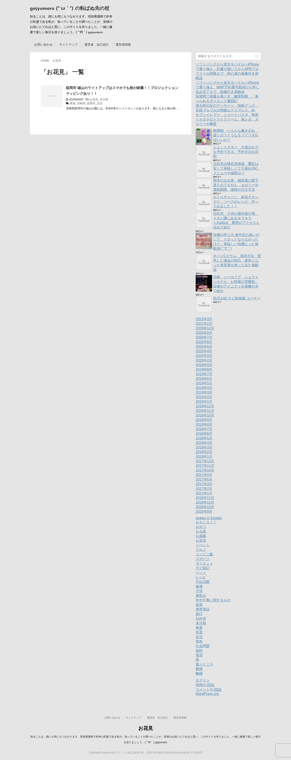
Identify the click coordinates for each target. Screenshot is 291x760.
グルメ (201, 550)
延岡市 (91, 103)
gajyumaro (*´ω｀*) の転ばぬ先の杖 (70, 8)
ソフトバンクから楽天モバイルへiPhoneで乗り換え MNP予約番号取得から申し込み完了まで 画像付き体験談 (227, 87)
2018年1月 (204, 456)
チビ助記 (203, 568)
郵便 (199, 669)
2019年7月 (204, 374)
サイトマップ (68, 44)
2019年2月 (204, 397)
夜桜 (72, 103)
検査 (199, 627)
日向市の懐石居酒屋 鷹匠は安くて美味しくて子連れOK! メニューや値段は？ (237, 168)
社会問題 (203, 646)
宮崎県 (81, 103)
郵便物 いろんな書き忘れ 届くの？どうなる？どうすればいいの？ (235, 135)
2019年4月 (204, 388)
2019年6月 (204, 378)
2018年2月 (204, 452)
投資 (199, 605)
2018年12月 (205, 406)
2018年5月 (204, 438)
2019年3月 (204, 392)
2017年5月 (204, 479)
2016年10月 (205, 507)
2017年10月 (205, 470)
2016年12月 (205, 498)
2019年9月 (204, 365)
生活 (199, 637)
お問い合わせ (43, 44)
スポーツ (203, 559)
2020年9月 (204, 333)
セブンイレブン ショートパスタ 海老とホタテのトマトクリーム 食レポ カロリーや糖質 (227, 119)
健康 (199, 586)
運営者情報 (123, 44)
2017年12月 (205, 461)
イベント (203, 545)
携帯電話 (203, 609)
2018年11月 (205, 411)
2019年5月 (204, 383)
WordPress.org (207, 694)
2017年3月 (204, 484)
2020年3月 (204, 356)
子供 (199, 591)
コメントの (208, 689)
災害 (199, 632)
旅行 (199, 614)
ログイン (203, 680)
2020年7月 (204, 337)
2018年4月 (204, 443)
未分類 (104, 99)
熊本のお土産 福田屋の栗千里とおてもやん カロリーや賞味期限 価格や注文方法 (235, 185)
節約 (199, 650)
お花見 (94, 99)
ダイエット (204, 563)
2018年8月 (204, 424)
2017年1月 (204, 493)
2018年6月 (204, 433)
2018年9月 (204, 420)
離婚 (199, 673)
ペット (201, 572)
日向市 (201, 618)
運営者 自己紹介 (96, 44)
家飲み (201, 595)
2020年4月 (204, 351)
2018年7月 (204, 429)
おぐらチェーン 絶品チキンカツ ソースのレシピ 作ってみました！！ (235, 201)
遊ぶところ (204, 664)
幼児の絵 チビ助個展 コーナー (236, 298)
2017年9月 (204, 475)
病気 (199, 641)
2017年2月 (204, 488)
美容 (199, 655)
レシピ (201, 577)
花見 (100, 103)
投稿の (205, 685)
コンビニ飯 (204, 554)
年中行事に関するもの (213, 600)
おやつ (201, 527)
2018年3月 (204, 447)
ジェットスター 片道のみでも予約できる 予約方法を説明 (235, 151)
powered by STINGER (189, 752)
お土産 (201, 531)
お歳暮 (201, 536)
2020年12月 (205, 328)
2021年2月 (204, 323)
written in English (209, 518)
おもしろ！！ (206, 522)
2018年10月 (205, 415)
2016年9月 (204, 511)
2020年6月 (204, 342)
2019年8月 (204, 369)
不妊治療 (203, 582)
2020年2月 (204, 360)
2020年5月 (204, 346)
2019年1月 (204, 401)
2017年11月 (205, 466)
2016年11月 (205, 502)
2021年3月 (204, 319)
